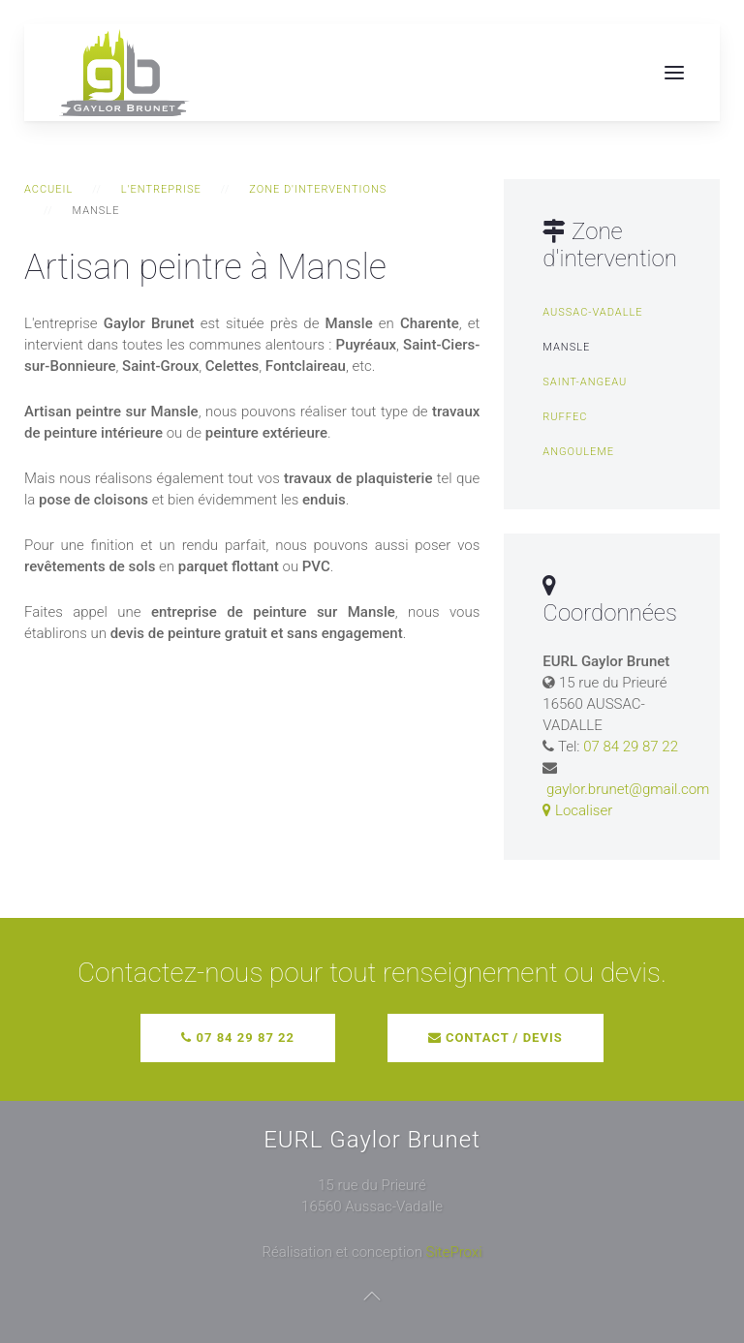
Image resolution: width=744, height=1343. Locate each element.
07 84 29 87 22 (630, 746)
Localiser (577, 810)
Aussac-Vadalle (592, 312)
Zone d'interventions (318, 189)
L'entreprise (161, 189)
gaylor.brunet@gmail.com (627, 789)
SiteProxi (454, 1252)
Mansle (566, 347)
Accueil (48, 189)
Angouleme (578, 451)
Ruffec (564, 417)
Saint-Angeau (584, 382)
